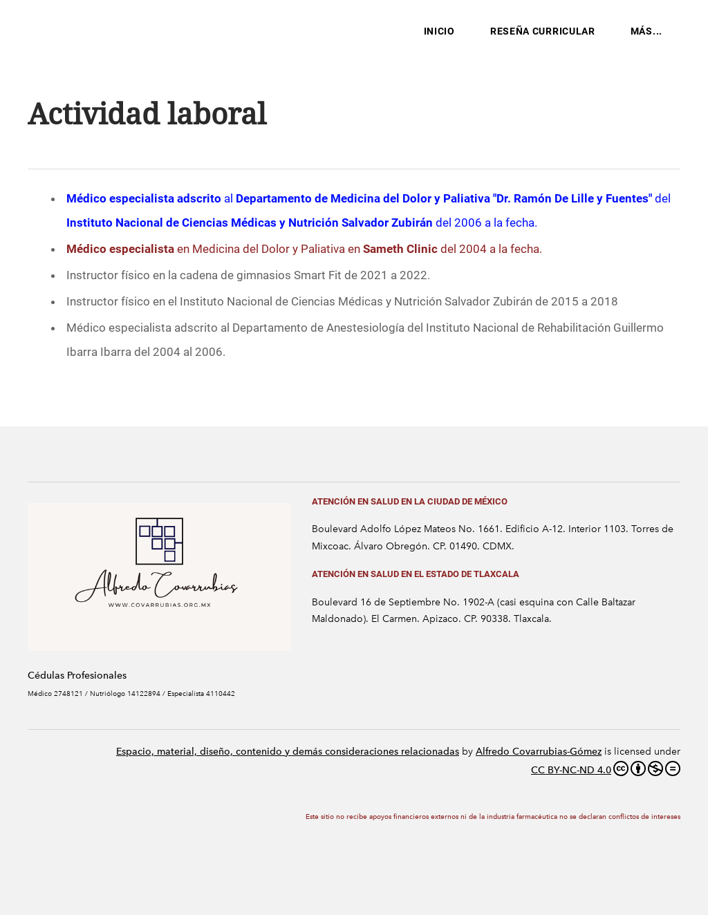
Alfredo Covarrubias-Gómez (539, 751)
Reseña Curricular (542, 31)
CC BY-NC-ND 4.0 (605, 768)
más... (646, 31)
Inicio (439, 31)
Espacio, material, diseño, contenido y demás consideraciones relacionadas (287, 751)
